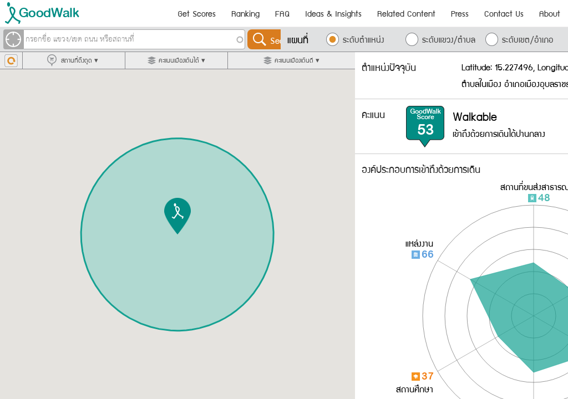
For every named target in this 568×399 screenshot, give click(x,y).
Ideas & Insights (333, 13)
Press (460, 13)
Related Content (406, 13)
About (549, 13)
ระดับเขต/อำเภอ (527, 39)
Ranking (245, 13)
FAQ (282, 13)
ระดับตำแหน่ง (363, 39)
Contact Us (504, 13)
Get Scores (197, 13)
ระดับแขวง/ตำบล (448, 39)
